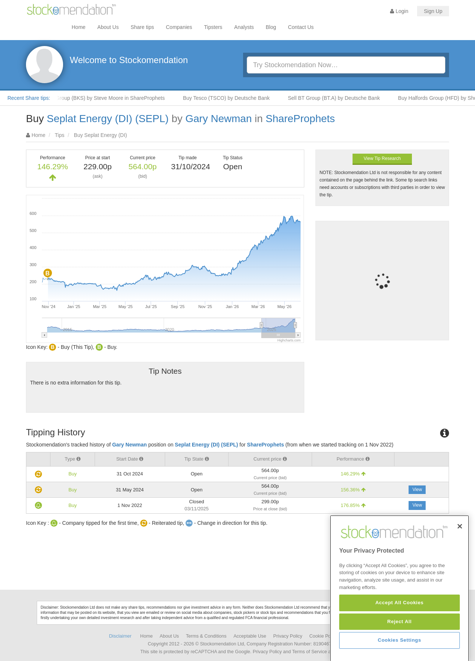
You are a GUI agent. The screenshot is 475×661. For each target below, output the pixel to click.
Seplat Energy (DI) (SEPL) (107, 118)
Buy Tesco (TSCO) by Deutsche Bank (231, 98)
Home (78, 27)
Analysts (244, 27)
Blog (271, 27)
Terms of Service (309, 651)
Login (399, 11)
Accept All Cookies (399, 625)
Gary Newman (219, 118)
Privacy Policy (287, 636)
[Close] (460, 548)
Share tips (142, 27)
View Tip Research (382, 158)
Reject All (399, 643)
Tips (60, 135)
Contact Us (301, 27)
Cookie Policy (323, 636)
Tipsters (213, 27)
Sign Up (433, 11)
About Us (108, 27)
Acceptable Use (249, 636)
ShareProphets (300, 118)
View (417, 489)
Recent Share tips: (28, 98)
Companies (179, 27)
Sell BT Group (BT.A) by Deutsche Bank (339, 98)
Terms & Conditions (206, 636)
